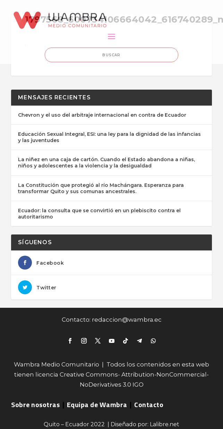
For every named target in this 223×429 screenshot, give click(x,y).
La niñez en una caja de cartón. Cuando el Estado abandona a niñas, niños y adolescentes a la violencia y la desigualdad (106, 162)
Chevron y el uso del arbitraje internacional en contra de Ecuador (102, 115)
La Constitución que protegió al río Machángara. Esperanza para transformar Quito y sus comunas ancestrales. (101, 188)
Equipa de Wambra (97, 404)
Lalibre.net (164, 424)
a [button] (111, 37)
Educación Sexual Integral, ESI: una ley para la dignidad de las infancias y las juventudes (109, 137)
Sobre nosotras (35, 404)
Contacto (148, 404)
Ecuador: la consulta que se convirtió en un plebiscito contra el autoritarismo (99, 213)
